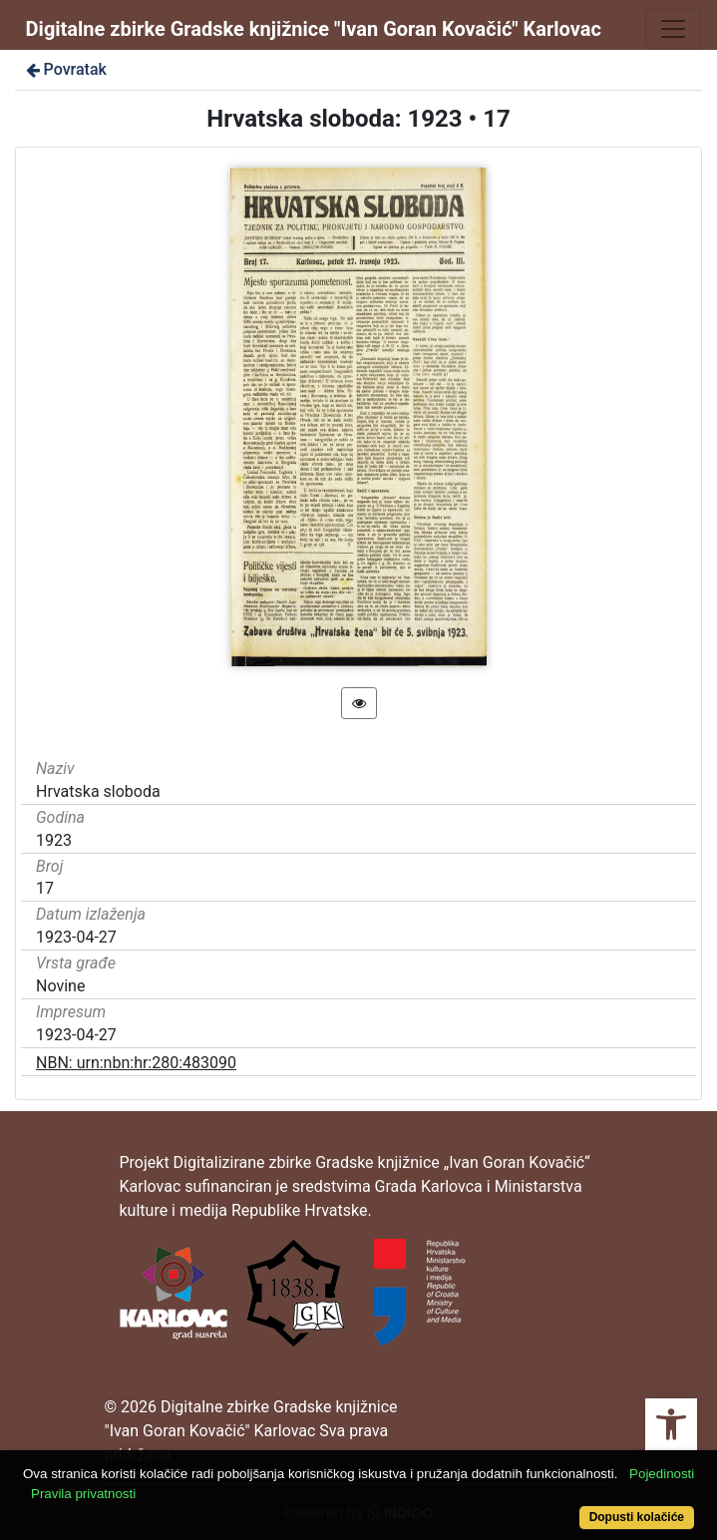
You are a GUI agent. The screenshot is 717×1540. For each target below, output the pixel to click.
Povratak (65, 69)
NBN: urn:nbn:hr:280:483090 (136, 1062)
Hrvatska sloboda (98, 791)
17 (45, 888)
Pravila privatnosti (83, 1493)
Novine (60, 985)
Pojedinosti (661, 1473)
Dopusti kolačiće (636, 1517)
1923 (54, 840)
